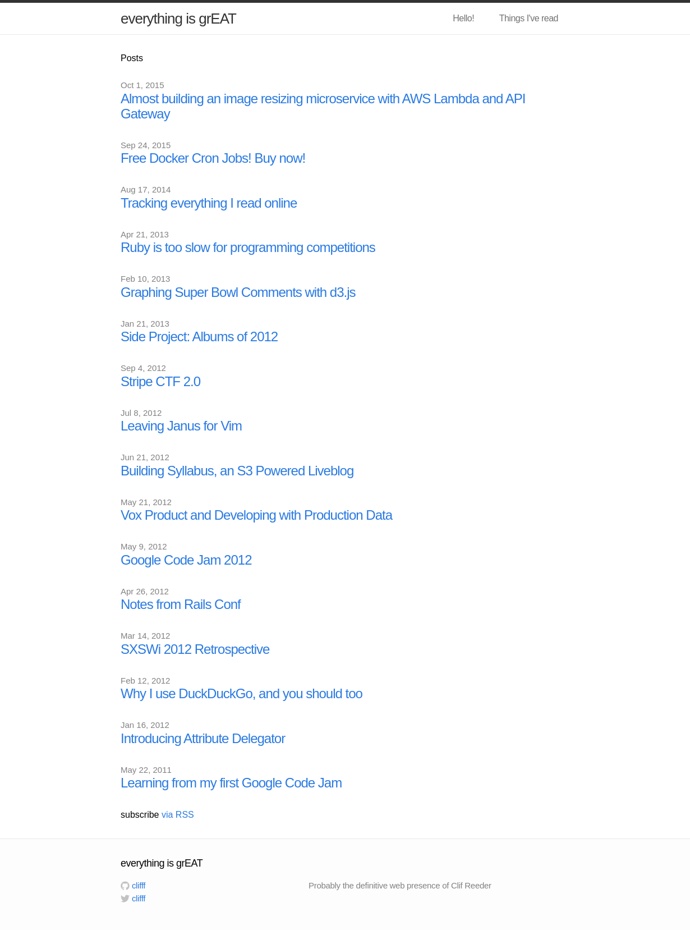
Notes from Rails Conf (181, 604)
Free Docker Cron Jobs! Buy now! (213, 158)
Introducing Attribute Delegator (203, 738)
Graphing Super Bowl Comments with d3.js (238, 292)
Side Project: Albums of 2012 (199, 336)
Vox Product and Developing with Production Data (256, 515)
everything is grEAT (178, 18)
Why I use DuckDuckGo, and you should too (241, 693)
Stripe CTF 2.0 (160, 381)
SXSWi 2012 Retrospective (195, 649)
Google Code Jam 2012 (186, 559)
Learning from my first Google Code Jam (231, 782)
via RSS (178, 814)
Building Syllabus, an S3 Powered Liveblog (237, 470)
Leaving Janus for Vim (181, 425)
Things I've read (528, 18)
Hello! (463, 18)
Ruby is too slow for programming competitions (248, 247)
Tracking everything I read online (209, 202)
